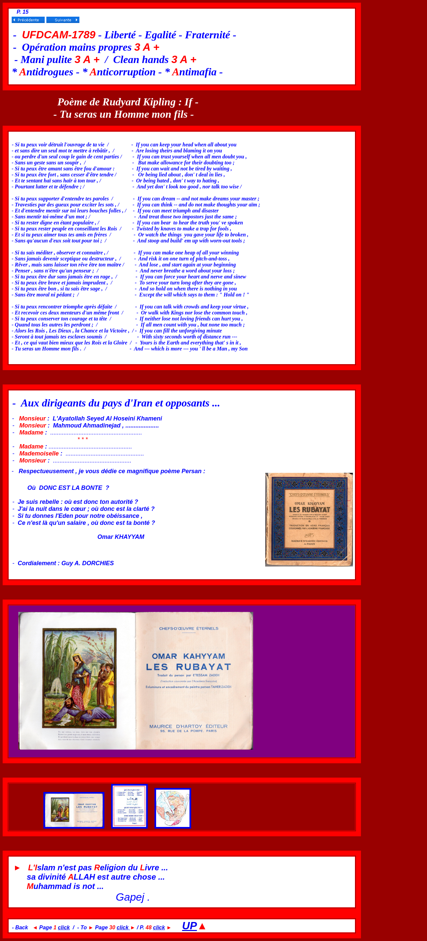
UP (189, 926)
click (64, 927)
